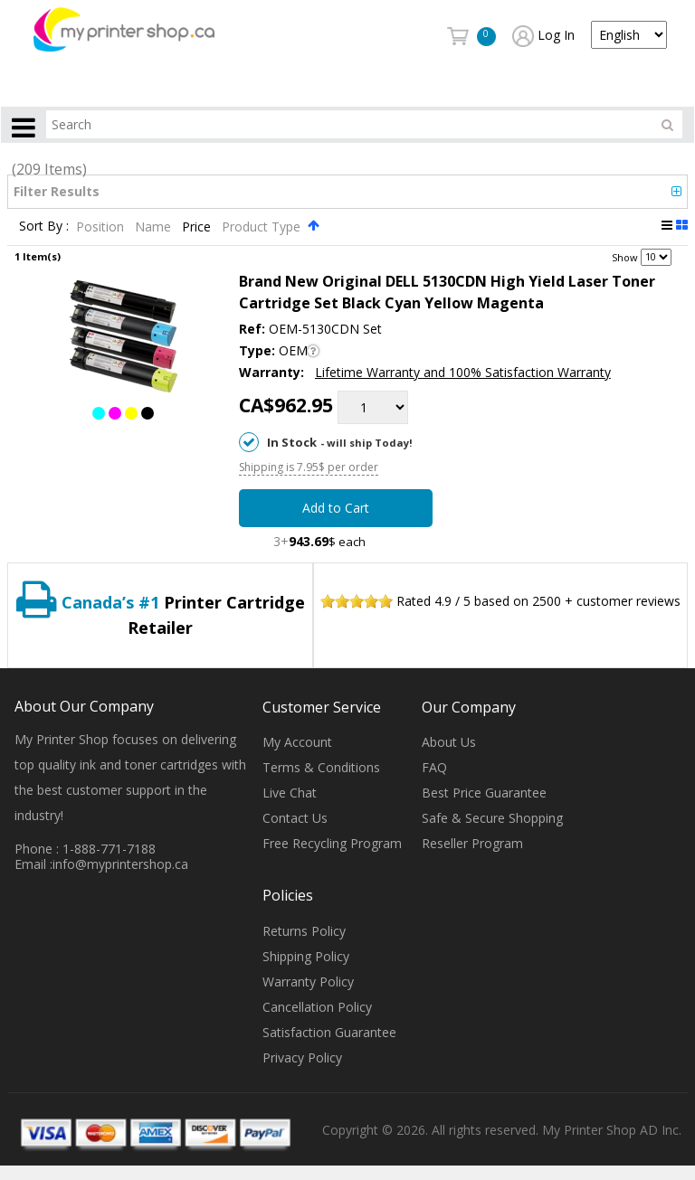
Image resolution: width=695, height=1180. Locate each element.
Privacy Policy (302, 1057)
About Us (449, 742)
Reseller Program (472, 844)
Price (198, 226)
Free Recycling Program (332, 844)
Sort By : (44, 226)
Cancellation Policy (317, 1006)
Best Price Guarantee (484, 793)
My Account (297, 742)
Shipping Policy (305, 956)
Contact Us (295, 818)
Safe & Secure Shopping (492, 818)
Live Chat (289, 793)
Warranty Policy (308, 981)
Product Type (263, 226)
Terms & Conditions (321, 768)
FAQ (434, 768)
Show (625, 256)
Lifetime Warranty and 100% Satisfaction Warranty (463, 372)
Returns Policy (304, 930)
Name (155, 226)
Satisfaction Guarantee (329, 1032)
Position (102, 226)
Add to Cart (335, 508)
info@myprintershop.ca (120, 864)
